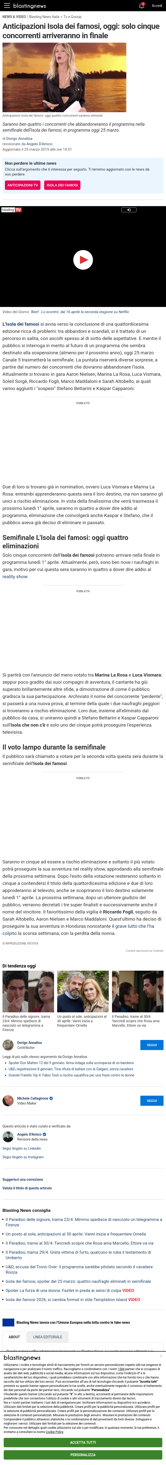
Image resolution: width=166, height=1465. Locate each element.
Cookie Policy (54, 1432)
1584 (121, 1369)
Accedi (157, 6)
